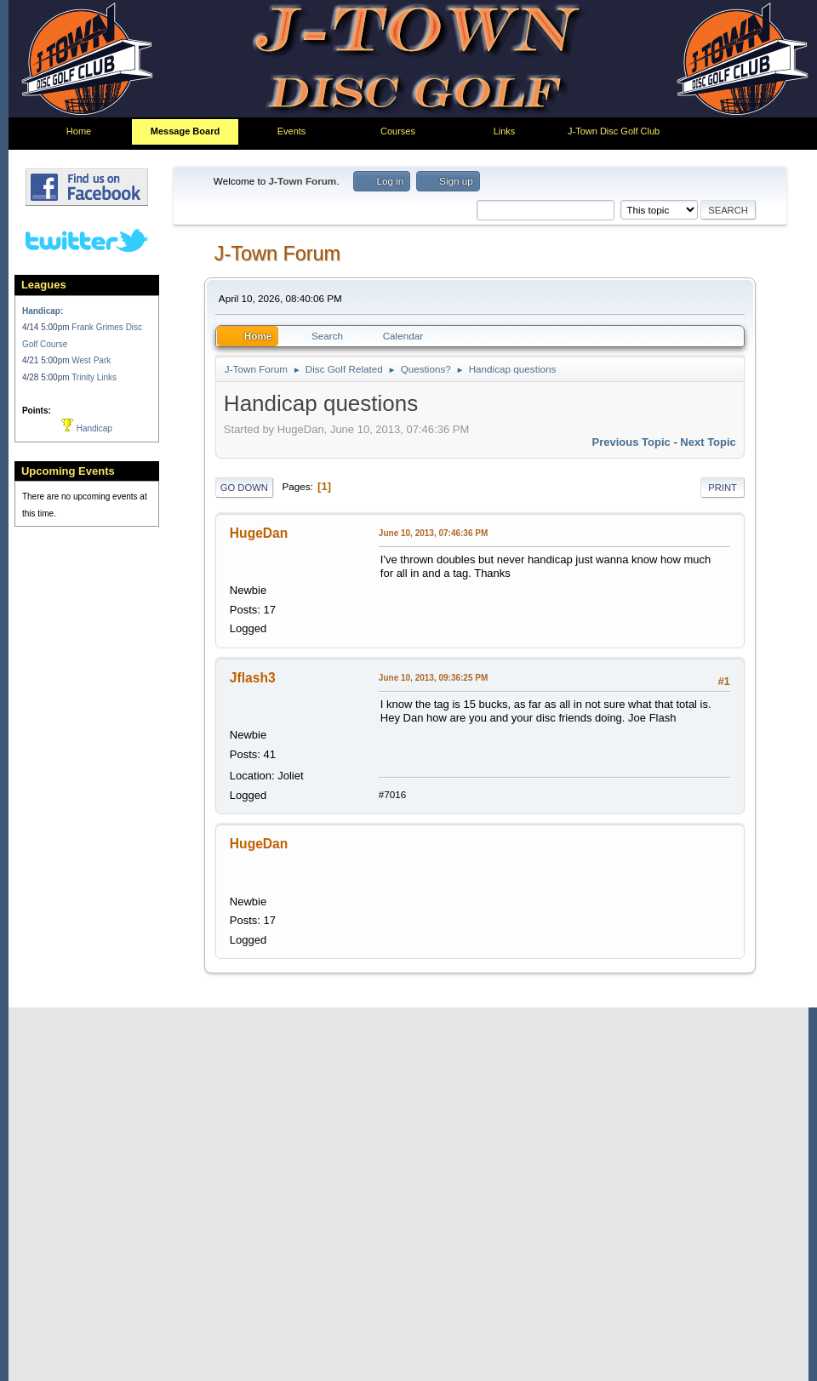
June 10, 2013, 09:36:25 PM (433, 721)
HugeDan (259, 537)
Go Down (244, 492)
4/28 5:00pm (46, 377)
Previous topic (631, 447)
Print (722, 492)
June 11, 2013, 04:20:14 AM (433, 1110)
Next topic (708, 447)
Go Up (235, 1339)
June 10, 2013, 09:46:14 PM (433, 926)
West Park (91, 360)
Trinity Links (94, 377)
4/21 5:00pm (46, 360)
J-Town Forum (277, 258)
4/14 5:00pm (46, 327)
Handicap (86, 428)
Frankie (253, 1109)
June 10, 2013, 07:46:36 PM (433, 537)
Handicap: (42, 311)
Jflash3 (253, 721)
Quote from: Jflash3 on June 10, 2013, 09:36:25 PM (523, 1144)
